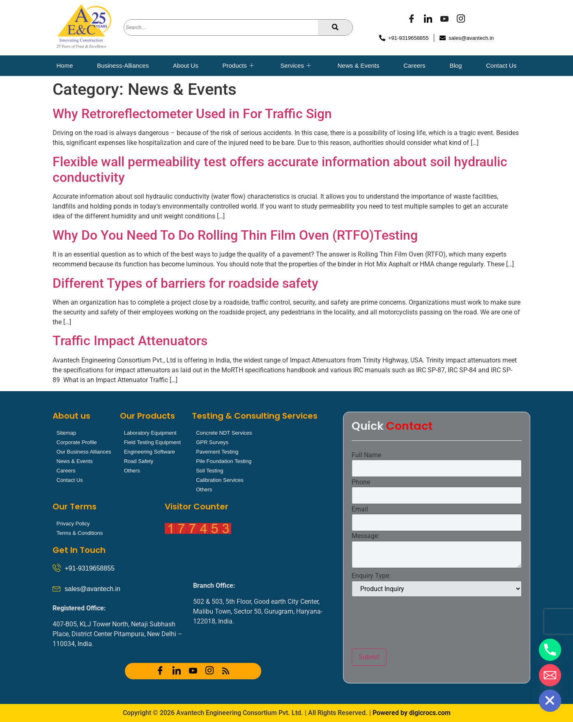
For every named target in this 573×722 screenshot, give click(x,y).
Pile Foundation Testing (223, 461)
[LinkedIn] (428, 20)
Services (295, 65)
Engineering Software (149, 452)
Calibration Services (220, 480)
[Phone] (550, 650)
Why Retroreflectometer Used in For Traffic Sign (192, 113)
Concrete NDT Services (224, 433)
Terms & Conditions (80, 533)
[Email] (550, 675)
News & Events (359, 65)
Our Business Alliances (84, 452)
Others (132, 471)
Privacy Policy (73, 523)
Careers (414, 65)
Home (65, 65)
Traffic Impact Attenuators (130, 340)
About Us (185, 65)
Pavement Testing (217, 452)
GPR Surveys (212, 442)
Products (237, 65)
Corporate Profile (77, 442)
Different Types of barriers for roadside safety (185, 283)
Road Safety (139, 461)
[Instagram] (461, 20)
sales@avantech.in (92, 588)
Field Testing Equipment (152, 442)
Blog (455, 65)
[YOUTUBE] (444, 20)
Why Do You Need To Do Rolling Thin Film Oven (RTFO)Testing (235, 235)
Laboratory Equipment (150, 433)
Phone (472, 482)
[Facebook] (411, 20)
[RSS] (226, 671)
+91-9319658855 (90, 568)
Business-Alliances (123, 65)
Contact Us (501, 65)
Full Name (477, 455)
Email (471, 509)
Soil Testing (209, 471)
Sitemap (66, 433)
